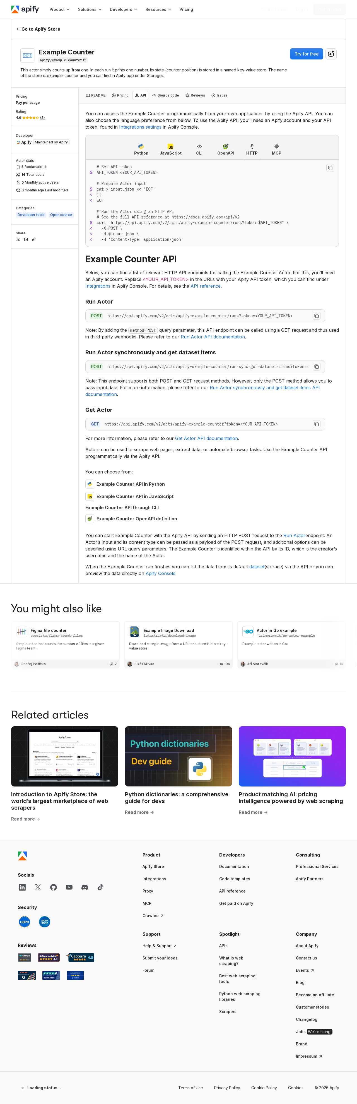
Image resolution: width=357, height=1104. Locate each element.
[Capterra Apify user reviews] (80, 622)
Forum (148, 635)
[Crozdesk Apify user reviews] (75, 640)
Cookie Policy (264, 752)
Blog (300, 647)
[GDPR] (24, 586)
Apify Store (153, 531)
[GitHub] (53, 552)
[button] (164, 519)
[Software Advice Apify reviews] (49, 622)
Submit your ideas (160, 622)
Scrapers (228, 676)
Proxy (148, 556)
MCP (147, 568)
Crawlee (153, 580)
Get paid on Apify (236, 568)
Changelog (306, 684)
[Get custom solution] (274, 9)
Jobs (314, 696)
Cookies (295, 752)
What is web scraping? (231, 625)
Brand (301, 708)
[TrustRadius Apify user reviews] (51, 640)
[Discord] (84, 552)
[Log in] (302, 9)
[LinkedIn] (22, 552)
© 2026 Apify (327, 752)
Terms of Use (190, 752)
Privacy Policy (227, 752)
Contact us (306, 622)
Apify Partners (310, 543)
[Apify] (25, 9)
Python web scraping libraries (239, 661)
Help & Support (160, 610)
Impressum (309, 721)
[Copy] (63, 60)
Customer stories (312, 672)
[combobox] (331, 53)
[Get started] (329, 9)
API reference (232, 556)
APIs (223, 610)
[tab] (95, 95)
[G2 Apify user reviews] (27, 640)
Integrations (154, 543)
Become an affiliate (315, 659)
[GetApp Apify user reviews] (24, 622)
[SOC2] (44, 586)
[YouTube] (69, 552)
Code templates (234, 543)
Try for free (307, 54)
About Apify (307, 610)
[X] (37, 552)
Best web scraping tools (237, 643)
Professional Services (317, 531)
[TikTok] (100, 552)
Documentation (234, 531)
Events (305, 635)
